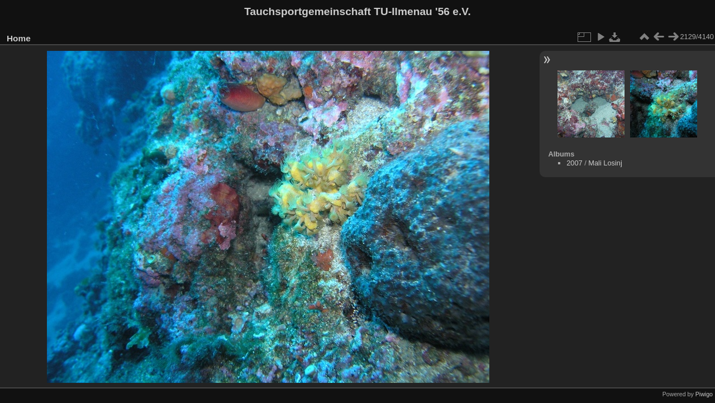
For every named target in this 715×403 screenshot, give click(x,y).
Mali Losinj (605, 163)
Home (19, 38)
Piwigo (704, 394)
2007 (574, 163)
